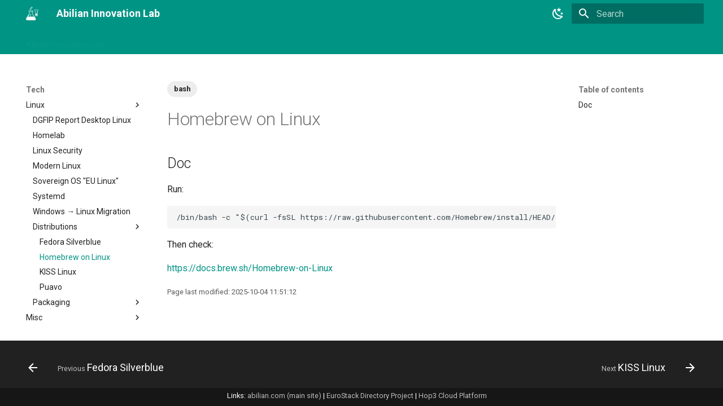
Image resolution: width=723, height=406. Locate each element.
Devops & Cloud (84, 252)
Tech (303, 41)
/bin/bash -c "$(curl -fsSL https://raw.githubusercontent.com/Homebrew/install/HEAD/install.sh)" (366, 217)
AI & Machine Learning (84, 120)
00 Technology (52, 104)
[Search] (638, 13)
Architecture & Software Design (84, 155)
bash (182, 89)
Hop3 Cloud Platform (453, 395)
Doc (585, 104)
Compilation (84, 206)
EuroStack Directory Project (369, 395)
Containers (84, 222)
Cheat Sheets (84, 176)
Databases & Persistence (84, 237)
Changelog (138, 41)
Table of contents (611, 89)
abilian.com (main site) (284, 395)
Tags (180, 41)
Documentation (84, 267)
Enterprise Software (84, 297)
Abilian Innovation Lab (65, 41)
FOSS (84, 312)
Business (220, 41)
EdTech (84, 282)
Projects (265, 41)
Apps (84, 135)
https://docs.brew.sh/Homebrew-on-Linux (250, 268)
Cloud (84, 191)
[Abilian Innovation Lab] (32, 13)
